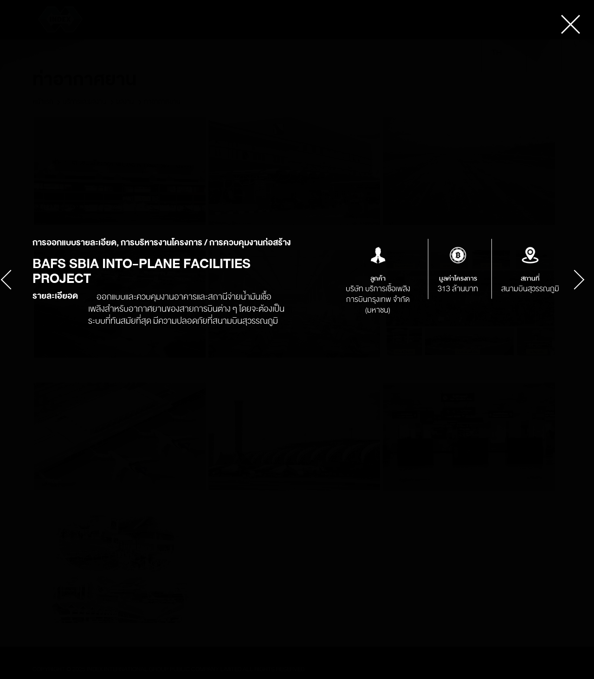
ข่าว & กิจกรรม (330, 52)
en (511, 52)
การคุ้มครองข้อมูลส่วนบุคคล (78, 52)
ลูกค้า (290, 52)
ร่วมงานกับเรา (380, 52)
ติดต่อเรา (424, 52)
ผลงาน (125, 101)
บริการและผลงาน (84, 101)
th (496, 52)
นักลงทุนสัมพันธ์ (249, 52)
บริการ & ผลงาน (193, 52)
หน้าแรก (42, 101)
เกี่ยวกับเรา (144, 52)
